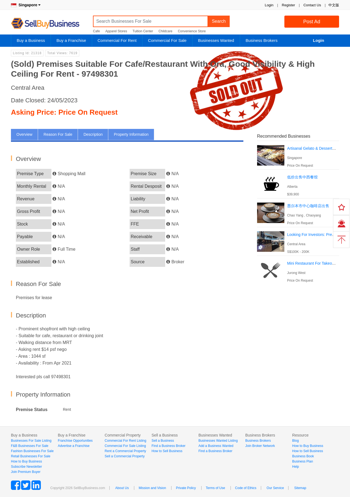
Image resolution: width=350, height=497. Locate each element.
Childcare (166, 31)
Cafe (96, 31)
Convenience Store (192, 31)
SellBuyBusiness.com (49, 23)
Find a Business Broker (168, 446)
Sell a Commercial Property (125, 456)
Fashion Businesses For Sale (32, 451)
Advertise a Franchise (73, 446)
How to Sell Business (166, 451)
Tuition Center (143, 31)
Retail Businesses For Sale (30, 456)
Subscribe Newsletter (26, 467)
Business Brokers (262, 40)
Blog (295, 441)
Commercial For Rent (117, 40)
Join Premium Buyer (25, 472)
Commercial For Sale (167, 40)
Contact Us (312, 5)
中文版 (333, 5)
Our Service (275, 488)
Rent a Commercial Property (125, 451)
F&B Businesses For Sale (29, 446)
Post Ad (311, 21)
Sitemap (300, 488)
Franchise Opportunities (75, 441)
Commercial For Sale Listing (125, 446)
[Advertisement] (298, 321)
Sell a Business (162, 441)
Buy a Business (31, 40)
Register (288, 5)
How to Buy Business (26, 461)
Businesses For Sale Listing (31, 441)
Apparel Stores (116, 31)
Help (295, 467)
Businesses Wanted (216, 40)
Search (219, 21)
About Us (122, 488)
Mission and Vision (152, 488)
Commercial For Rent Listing (125, 441)
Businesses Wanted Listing (218, 441)
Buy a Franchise (71, 40)
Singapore (25, 5)
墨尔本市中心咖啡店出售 (308, 206)
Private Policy (186, 488)
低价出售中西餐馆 (302, 177)
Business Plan (302, 461)
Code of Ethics (245, 488)
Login (269, 5)
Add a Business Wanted (216, 446)
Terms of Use (215, 488)
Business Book (303, 456)
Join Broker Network (260, 446)
